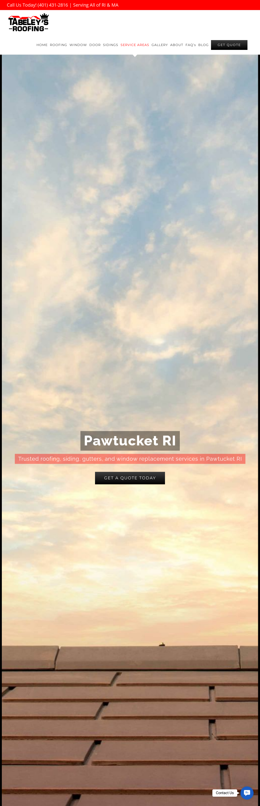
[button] (247, 793)
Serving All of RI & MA (95, 5)
